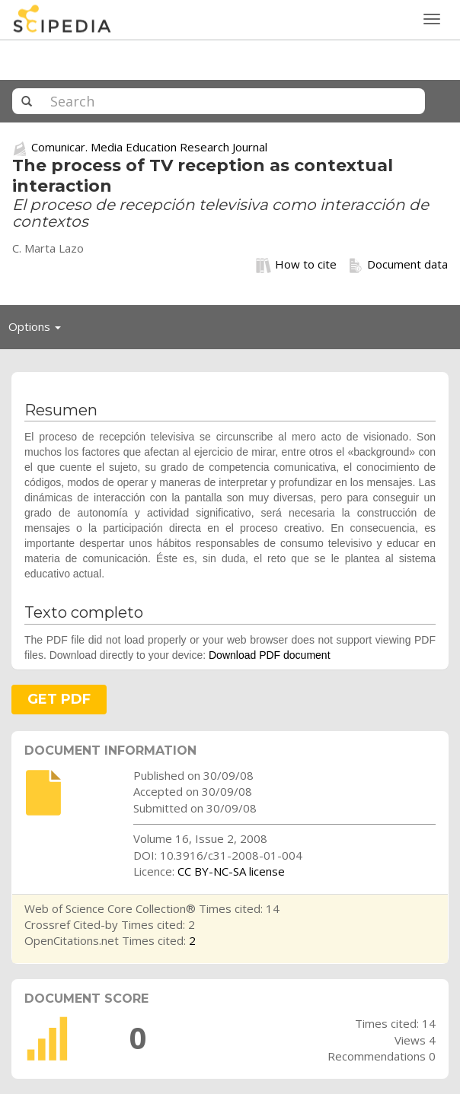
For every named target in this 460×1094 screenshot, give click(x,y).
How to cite (296, 264)
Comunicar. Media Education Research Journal (149, 146)
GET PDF (59, 699)
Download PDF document (270, 655)
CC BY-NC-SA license (231, 871)
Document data (398, 264)
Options (38, 330)
